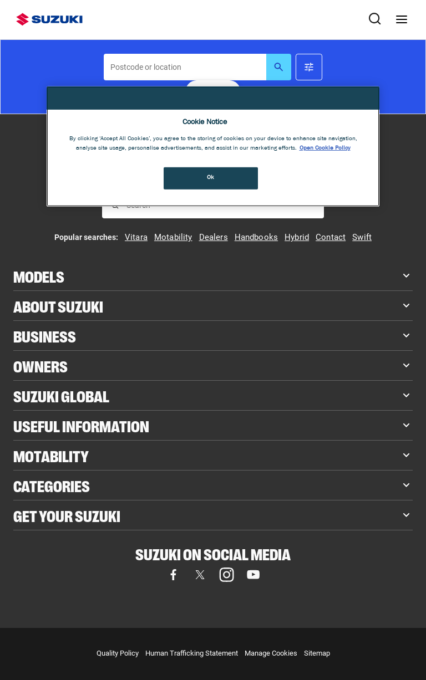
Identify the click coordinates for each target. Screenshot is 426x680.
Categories (51, 485)
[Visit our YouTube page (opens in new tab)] (253, 574)
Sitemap (317, 653)
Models (38, 276)
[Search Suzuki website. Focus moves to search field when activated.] (375, 19)
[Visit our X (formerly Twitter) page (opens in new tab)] (199, 574)
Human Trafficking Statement (191, 653)
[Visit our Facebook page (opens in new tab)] (173, 574)
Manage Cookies (271, 653)
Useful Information (81, 425)
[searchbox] (185, 67)
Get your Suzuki (66, 515)
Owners (40, 365)
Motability (51, 455)
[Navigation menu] (401, 19)
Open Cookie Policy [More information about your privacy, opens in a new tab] (325, 148)
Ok (211, 178)
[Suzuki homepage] (49, 19)
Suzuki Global (61, 395)
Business (44, 336)
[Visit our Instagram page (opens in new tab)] (226, 574)
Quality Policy (118, 653)
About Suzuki (58, 306)
